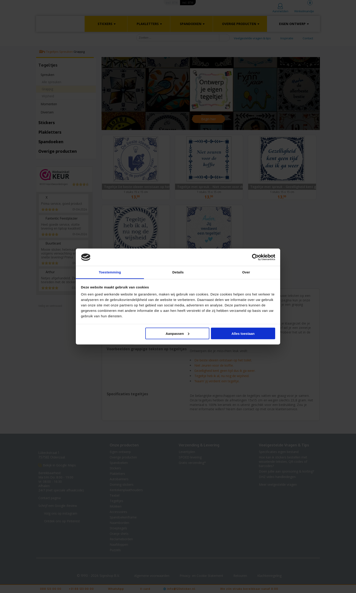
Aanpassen (177, 333)
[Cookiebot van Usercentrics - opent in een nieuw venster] (255, 257)
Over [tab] (246, 272)
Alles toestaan (243, 333)
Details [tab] (178, 272)
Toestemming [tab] (110, 272)
